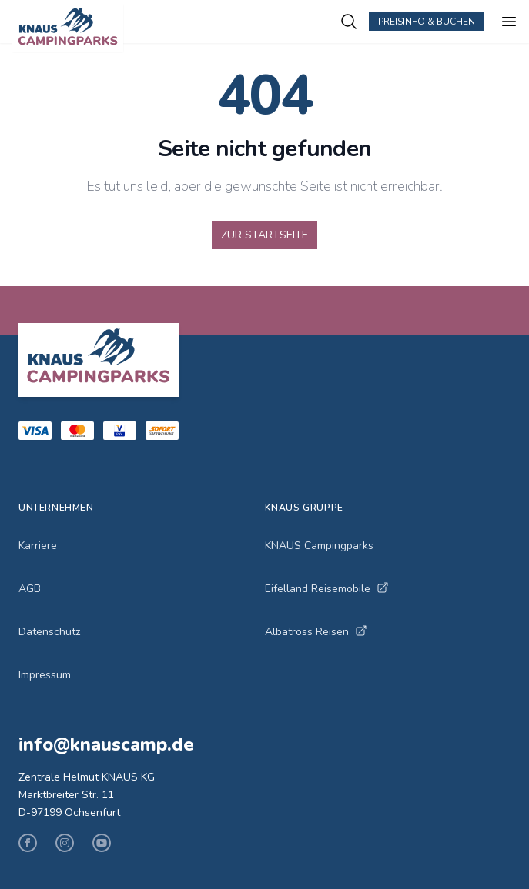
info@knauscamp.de (106, 744)
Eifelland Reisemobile (327, 588)
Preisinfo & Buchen (426, 21)
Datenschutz (49, 631)
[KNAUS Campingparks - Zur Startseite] (176, 28)
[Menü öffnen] (509, 21)
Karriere (37, 545)
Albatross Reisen (316, 631)
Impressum (44, 675)
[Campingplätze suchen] (349, 21)
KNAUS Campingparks (319, 545)
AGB (29, 588)
